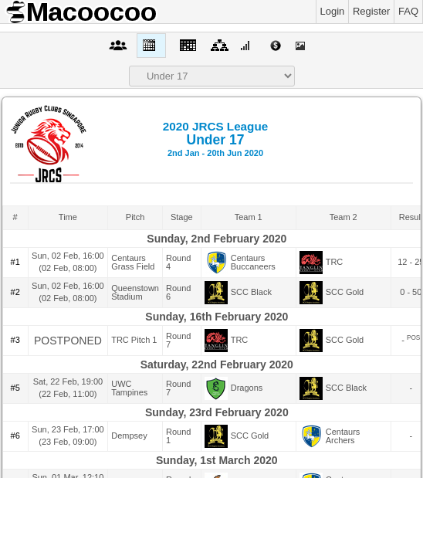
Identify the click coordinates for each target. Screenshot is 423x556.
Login (332, 11)
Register (371, 11)
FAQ (408, 11)
